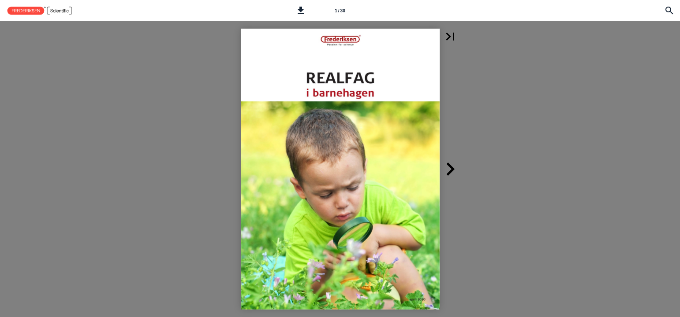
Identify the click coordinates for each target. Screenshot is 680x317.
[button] (300, 10)
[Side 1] (340, 10)
